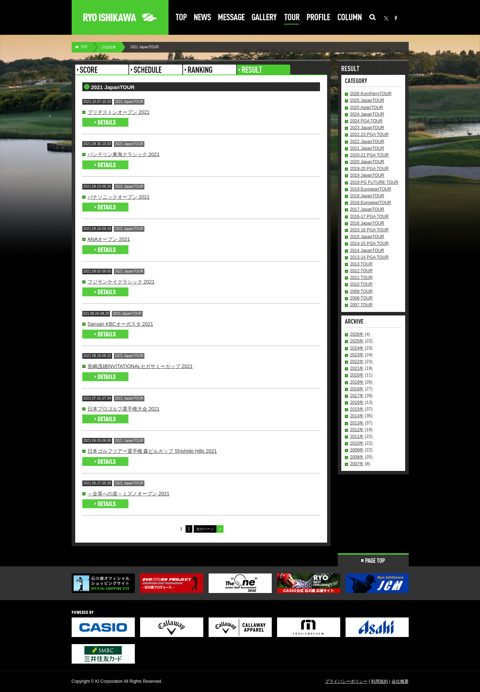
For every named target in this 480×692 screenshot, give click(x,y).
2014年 (357, 415)
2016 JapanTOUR (367, 223)
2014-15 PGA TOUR (369, 243)
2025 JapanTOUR (367, 100)
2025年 (357, 341)
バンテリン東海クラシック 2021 (124, 154)
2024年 (357, 348)
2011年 (357, 436)
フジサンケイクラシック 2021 (121, 282)
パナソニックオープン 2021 (119, 197)
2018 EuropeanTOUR (370, 202)
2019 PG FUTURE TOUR (374, 182)
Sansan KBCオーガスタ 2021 (120, 324)
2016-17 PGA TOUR (369, 216)
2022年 (357, 361)
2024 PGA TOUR (366, 121)
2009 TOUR (361, 291)
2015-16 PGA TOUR (369, 229)
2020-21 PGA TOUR (369, 155)
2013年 (357, 423)
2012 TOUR (361, 270)
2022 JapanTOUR (367, 141)
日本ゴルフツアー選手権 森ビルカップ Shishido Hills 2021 (152, 451)
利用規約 (379, 681)
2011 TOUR (361, 277)
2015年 (357, 409)
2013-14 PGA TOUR (369, 257)
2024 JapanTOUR (367, 114)
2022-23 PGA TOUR (369, 134)
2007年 (357, 463)
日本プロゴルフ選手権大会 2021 (124, 409)
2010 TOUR (361, 284)
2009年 (357, 449)
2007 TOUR (361, 304)
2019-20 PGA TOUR (369, 168)
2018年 (357, 388)
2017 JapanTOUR (367, 209)
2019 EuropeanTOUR (370, 189)
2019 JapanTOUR (367, 175)
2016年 (357, 402)
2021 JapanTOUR (367, 148)
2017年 (357, 395)
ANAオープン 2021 (109, 239)
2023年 (357, 354)
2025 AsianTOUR (366, 107)
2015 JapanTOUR (367, 236)
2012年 (357, 429)
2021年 (357, 368)
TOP (84, 47)
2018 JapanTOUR (367, 195)
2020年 (357, 375)
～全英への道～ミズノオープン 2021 (129, 493)
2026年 (357, 334)
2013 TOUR (361, 264)
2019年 (357, 382)
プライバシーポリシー (346, 681)
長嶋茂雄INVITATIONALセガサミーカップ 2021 (140, 366)
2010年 (357, 443)
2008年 (357, 457)
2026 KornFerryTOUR (371, 93)
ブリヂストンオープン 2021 (119, 112)
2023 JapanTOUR (367, 127)
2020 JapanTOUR (367, 161)
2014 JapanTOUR (367, 250)
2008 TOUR (361, 298)
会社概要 (400, 681)
